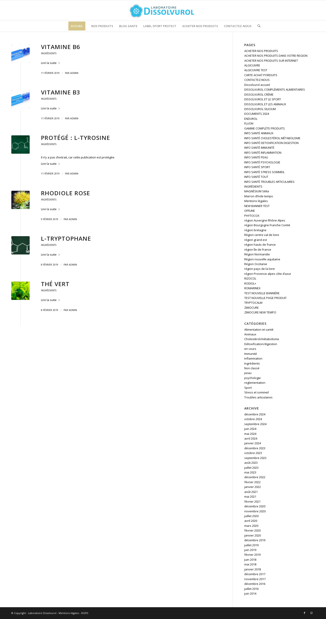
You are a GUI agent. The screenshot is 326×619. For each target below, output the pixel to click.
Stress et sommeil (256, 392)
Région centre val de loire (261, 235)
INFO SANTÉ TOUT (256, 177)
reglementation (254, 383)
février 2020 (252, 530)
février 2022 (252, 482)
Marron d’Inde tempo (258, 196)
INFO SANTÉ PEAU (256, 157)
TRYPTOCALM (253, 303)
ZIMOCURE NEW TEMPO (260, 312)
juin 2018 (250, 560)
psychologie (252, 378)
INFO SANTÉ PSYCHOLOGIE (262, 162)
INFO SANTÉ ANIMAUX (258, 133)
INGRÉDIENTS (253, 186)
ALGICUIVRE (252, 65)
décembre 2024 (254, 414)
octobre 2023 (253, 453)
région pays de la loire (259, 269)
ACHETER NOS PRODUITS (261, 51)
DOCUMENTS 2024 (256, 114)
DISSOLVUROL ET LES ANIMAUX (265, 104)
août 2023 (251, 463)
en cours (250, 349)
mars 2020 (251, 526)
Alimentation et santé (258, 329)
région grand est (255, 240)
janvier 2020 (252, 535)
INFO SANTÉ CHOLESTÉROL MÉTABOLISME (272, 138)
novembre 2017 (255, 579)
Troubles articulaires (258, 397)
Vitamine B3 (60, 92)
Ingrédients (48, 53)
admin (74, 73)
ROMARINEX (252, 288)
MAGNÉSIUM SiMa (256, 191)
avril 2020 (250, 521)
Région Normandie (257, 254)
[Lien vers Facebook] (304, 613)
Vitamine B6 (60, 47)
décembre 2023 (254, 448)
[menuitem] (76, 26)
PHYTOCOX (251, 216)
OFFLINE (249, 211)
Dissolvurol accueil (257, 85)
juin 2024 (250, 429)
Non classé (251, 368)
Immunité (250, 354)
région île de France (257, 249)
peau (248, 373)
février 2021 (252, 501)
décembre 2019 (254, 540)
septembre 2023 (255, 458)
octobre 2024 (253, 419)
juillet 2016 (251, 589)
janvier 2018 (252, 569)
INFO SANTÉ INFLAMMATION (262, 153)
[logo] (163, 10)
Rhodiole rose (65, 193)
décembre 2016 (254, 584)
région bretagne (255, 230)
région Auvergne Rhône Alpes (264, 220)
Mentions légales (256, 201)
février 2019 (252, 555)
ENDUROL (250, 119)
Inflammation (253, 358)
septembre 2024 (255, 424)
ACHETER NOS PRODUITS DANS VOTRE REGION (275, 56)
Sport (248, 388)
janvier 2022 (252, 487)
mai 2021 (250, 496)
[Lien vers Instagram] (311, 613)
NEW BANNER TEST (257, 206)
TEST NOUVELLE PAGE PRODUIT (265, 298)
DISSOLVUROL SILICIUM (260, 109)
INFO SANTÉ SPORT (257, 167)
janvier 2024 (252, 443)
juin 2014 (250, 593)
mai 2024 (250, 434)
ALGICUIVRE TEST (255, 70)
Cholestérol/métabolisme (261, 339)
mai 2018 (250, 564)
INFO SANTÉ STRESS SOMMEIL (264, 172)
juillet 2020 (251, 516)
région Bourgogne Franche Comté (267, 225)
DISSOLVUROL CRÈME (258, 94)
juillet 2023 (251, 468)
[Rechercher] (257, 26)
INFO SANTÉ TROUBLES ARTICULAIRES (269, 182)
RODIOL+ (250, 283)
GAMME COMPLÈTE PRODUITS (264, 128)
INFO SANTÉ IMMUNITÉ (259, 148)
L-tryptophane (66, 238)
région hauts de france (260, 244)
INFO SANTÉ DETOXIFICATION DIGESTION (271, 143)
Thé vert (55, 284)
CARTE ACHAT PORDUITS (260, 75)
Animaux (250, 334)
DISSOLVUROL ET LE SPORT (262, 99)
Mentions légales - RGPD (73, 613)
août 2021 (251, 492)
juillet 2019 (251, 545)
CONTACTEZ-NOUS (257, 80)
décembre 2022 (254, 477)
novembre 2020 (255, 511)
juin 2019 (250, 550)
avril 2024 (250, 438)
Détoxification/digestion (260, 344)
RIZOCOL (250, 278)
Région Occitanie (255, 264)
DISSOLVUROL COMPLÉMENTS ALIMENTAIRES (274, 89)
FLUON (248, 123)
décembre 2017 (254, 574)
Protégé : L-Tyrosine (75, 138)
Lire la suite (50, 63)
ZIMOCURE (251, 308)
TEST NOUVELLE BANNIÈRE (262, 293)
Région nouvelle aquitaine (262, 259)
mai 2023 (250, 472)
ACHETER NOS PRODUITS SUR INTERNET (271, 61)
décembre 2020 (254, 506)
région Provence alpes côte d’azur (267, 274)
